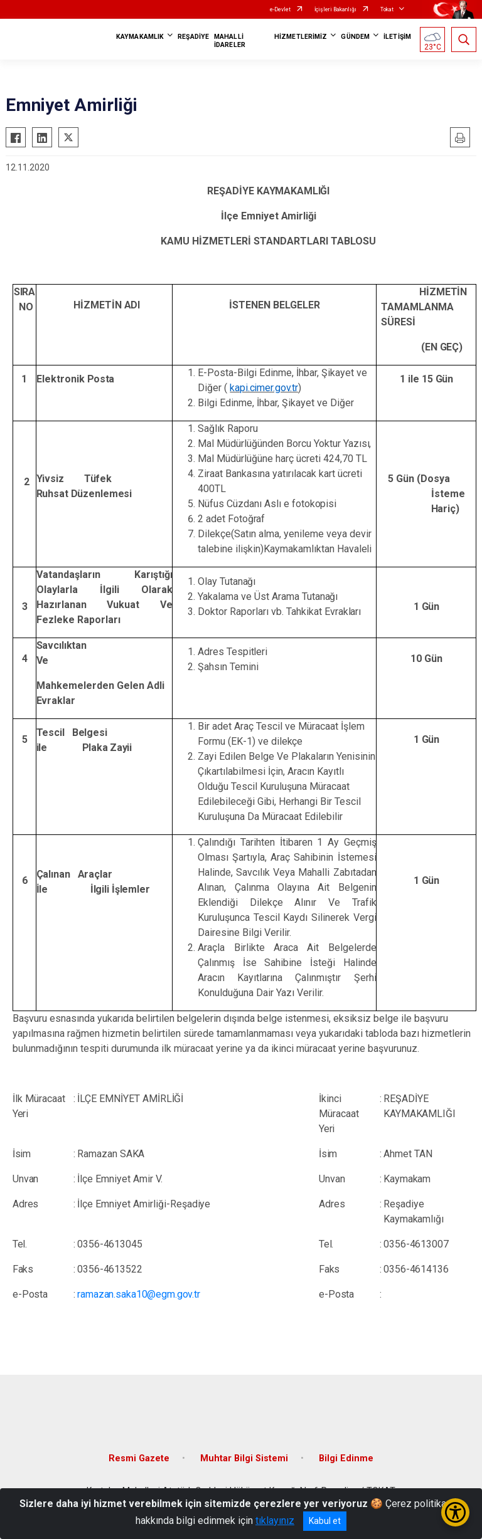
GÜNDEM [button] (355, 37)
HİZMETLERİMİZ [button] (300, 37)
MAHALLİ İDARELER (229, 41)
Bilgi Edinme (346, 1458)
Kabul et (325, 1521)
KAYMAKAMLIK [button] (140, 37)
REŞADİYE (193, 37)
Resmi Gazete (139, 1458)
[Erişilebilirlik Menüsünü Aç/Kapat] (455, 1512)
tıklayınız (274, 1520)
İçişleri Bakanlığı (335, 9)
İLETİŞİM (397, 37)
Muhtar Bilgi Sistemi (244, 1458)
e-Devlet (280, 9)
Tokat (387, 9)
